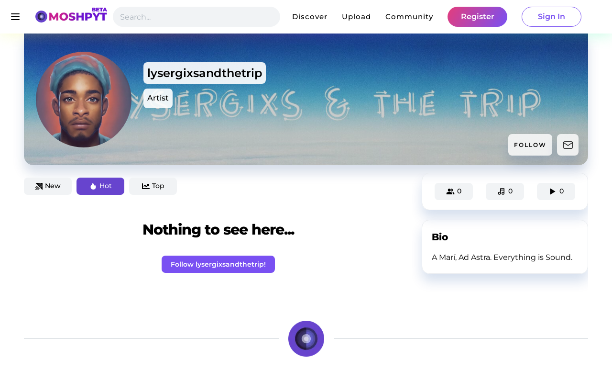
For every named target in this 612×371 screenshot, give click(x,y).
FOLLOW (530, 144)
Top (153, 185)
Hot (100, 185)
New (48, 185)
